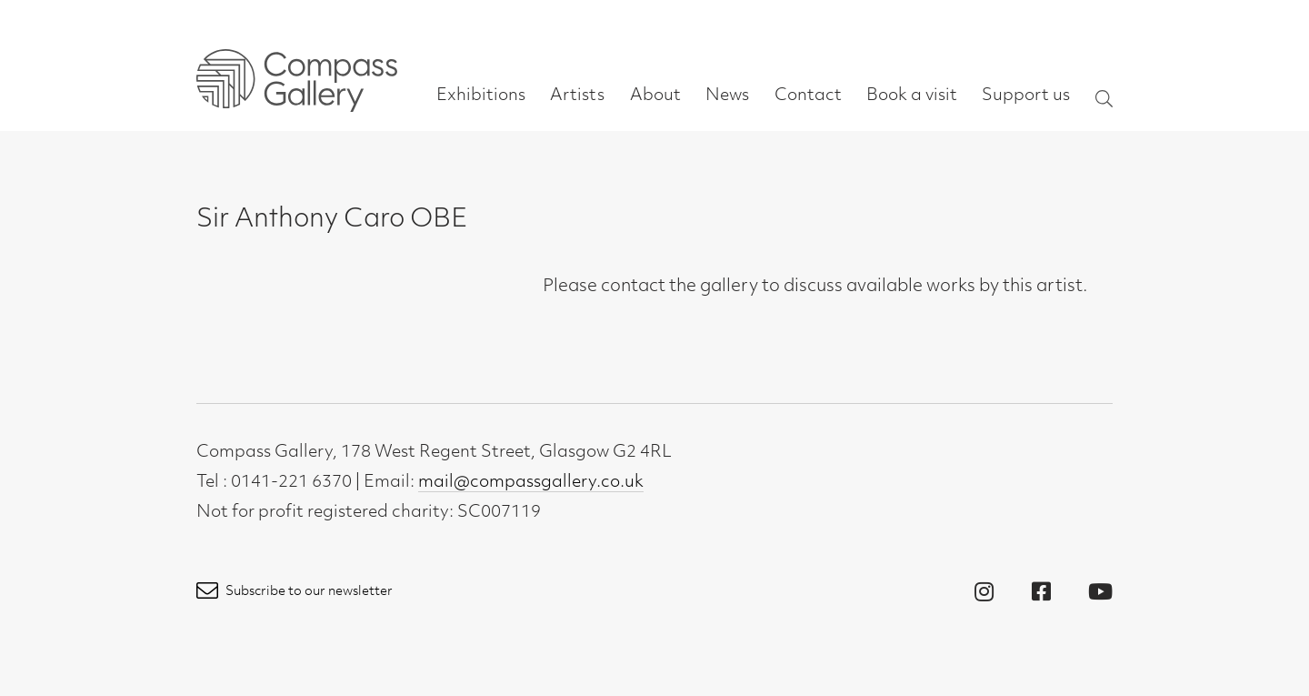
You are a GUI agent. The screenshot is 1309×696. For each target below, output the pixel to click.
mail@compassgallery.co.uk (531, 482)
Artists (577, 96)
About (655, 96)
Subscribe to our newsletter (294, 592)
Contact (808, 96)
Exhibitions (480, 96)
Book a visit (911, 96)
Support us (1026, 96)
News (727, 96)
